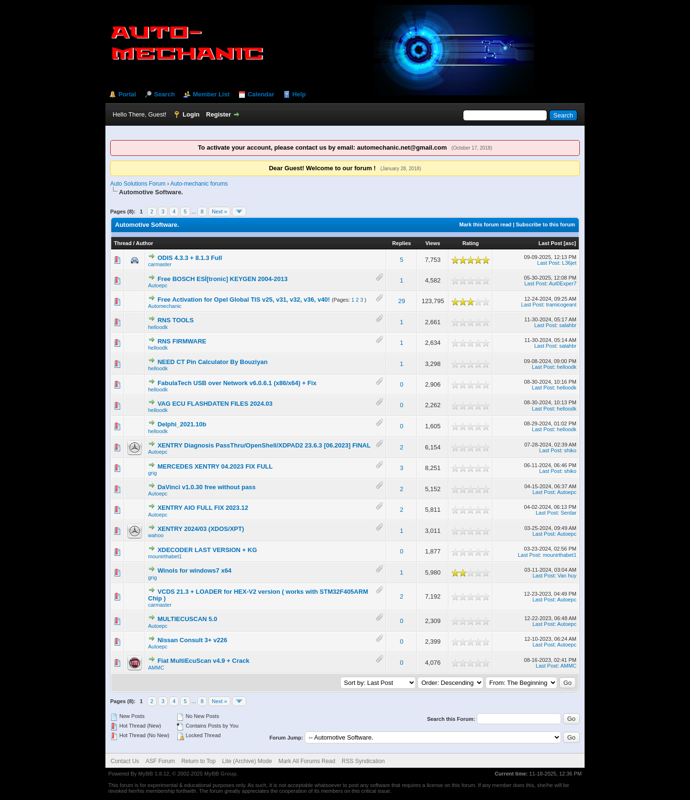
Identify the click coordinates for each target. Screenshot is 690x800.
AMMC (156, 668)
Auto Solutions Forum (137, 183)
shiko (570, 450)
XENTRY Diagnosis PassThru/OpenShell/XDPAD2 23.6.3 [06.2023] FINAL (264, 445)
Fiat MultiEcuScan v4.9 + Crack (204, 660)
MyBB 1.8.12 (153, 773)
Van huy (566, 575)
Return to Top (198, 761)
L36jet (569, 263)
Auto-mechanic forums (199, 183)
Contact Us (125, 761)
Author (144, 243)
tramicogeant (561, 304)
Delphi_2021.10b (182, 424)
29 (401, 301)
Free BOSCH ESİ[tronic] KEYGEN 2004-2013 (223, 278)
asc (569, 243)
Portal (127, 94)
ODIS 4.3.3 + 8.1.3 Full (190, 257)
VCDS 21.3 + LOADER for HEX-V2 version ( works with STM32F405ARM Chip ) (258, 595)
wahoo (155, 535)
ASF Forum (160, 761)
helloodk (158, 327)
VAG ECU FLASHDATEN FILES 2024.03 (215, 403)
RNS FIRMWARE (182, 341)
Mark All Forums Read (306, 761)
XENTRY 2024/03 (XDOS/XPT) (201, 528)
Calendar (261, 94)
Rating (470, 243)
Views (433, 243)
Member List (211, 94)
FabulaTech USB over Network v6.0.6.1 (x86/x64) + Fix (237, 383)
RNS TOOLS (176, 320)
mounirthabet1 (165, 556)
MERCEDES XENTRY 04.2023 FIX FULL (215, 466)
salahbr (567, 325)
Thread (123, 243)
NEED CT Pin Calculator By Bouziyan (213, 361)
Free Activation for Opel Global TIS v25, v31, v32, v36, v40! (244, 299)
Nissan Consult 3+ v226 (193, 640)
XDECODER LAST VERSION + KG (207, 549)
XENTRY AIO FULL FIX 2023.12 (203, 507)
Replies (401, 243)
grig (152, 473)
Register (218, 114)
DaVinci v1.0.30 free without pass (207, 487)
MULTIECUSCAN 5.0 (188, 619)
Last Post (551, 243)
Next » (219, 211)
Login (191, 114)
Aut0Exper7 (562, 283)
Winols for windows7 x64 (194, 570)
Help (299, 94)
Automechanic (165, 306)
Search (164, 94)
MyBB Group (220, 773)
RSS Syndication (363, 761)
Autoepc (157, 285)
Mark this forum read (486, 224)
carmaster (160, 264)
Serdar (568, 513)
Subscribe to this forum (545, 224)
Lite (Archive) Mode (247, 761)
